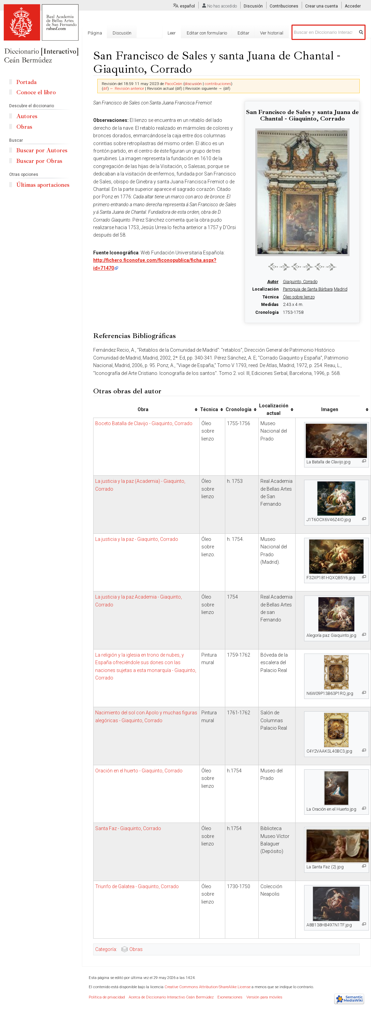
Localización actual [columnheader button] (273, 409)
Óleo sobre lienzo (299, 297)
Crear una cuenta (321, 6)
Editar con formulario (210, 33)
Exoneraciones (229, 997)
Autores (26, 116)
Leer (176, 33)
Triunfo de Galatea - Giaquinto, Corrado (137, 886)
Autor (273, 281)
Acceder (353, 6)
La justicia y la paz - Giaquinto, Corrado (136, 539)
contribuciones (218, 83)
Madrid (340, 289)
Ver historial (275, 33)
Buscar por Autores (41, 150)
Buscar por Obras (39, 161)
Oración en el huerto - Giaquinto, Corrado (139, 770)
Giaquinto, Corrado (300, 281)
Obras (136, 949)
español (187, 6)
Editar (248, 33)
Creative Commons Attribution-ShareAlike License (208, 987)
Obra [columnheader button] (143, 409)
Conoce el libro (36, 92)
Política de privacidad (107, 997)
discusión (193, 83)
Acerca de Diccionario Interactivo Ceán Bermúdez (171, 997)
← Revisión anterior (127, 88)
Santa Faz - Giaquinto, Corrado (128, 828)
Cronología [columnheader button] (239, 409)
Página (95, 33)
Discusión (253, 6)
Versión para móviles (264, 997)
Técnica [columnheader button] (209, 409)
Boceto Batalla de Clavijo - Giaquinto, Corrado (143, 423)
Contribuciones (284, 6)
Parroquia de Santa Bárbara (308, 289)
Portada (26, 82)
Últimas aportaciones (42, 185)
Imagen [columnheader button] (329, 409)
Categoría (105, 949)
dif (105, 88)
